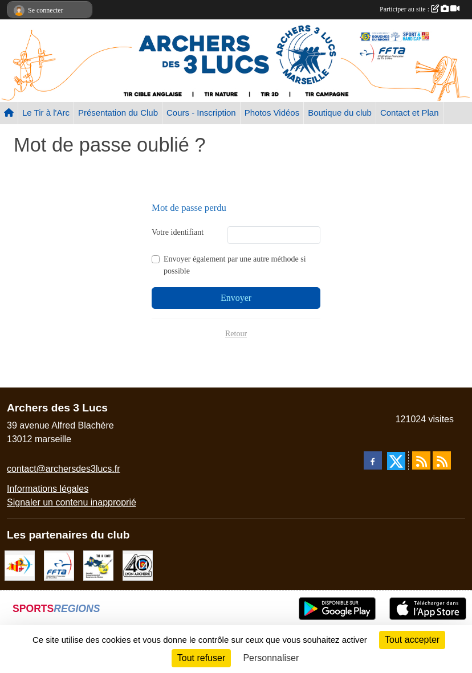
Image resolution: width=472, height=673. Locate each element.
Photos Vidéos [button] (272, 112)
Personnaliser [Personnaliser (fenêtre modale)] (271, 658)
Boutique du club (340, 112)
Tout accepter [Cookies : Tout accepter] (412, 640)
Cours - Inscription (201, 112)
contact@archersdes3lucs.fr (63, 469)
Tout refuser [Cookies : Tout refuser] (201, 658)
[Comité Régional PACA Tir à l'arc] (20, 565)
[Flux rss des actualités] (421, 460)
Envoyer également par (235, 265)
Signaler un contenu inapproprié (71, 502)
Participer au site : (419, 9)
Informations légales (47, 488)
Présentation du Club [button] (118, 112)
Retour (236, 333)
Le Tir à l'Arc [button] (46, 112)
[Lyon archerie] (138, 565)
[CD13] (98, 565)
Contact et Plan (409, 112)
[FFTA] (59, 565)
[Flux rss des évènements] (442, 460)
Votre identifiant (178, 232)
